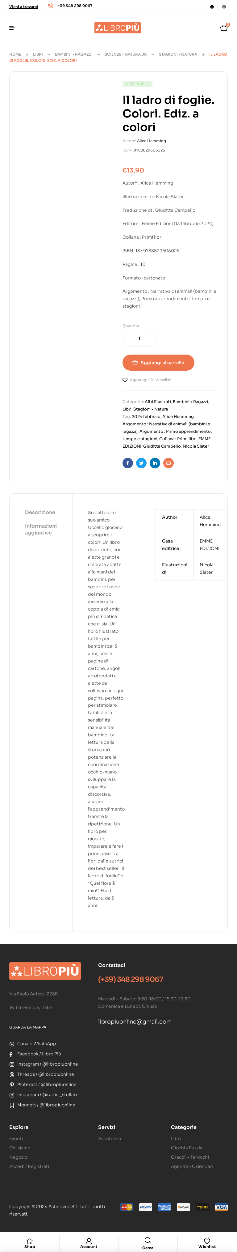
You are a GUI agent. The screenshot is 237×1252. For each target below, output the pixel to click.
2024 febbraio (146, 416)
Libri (38, 54)
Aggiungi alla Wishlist (150, 379)
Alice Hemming (151, 140)
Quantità (131, 325)
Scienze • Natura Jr (126, 54)
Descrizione (40, 512)
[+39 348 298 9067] (50, 5)
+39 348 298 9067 (75, 5)
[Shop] (30, 1241)
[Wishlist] (207, 1241)
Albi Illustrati (158, 401)
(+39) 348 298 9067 (130, 979)
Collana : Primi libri (178, 438)
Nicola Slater (196, 446)
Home (15, 54)
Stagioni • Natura (178, 54)
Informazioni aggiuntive (41, 529)
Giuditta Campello (162, 446)
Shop (29, 1246)
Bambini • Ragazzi (74, 54)
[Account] (89, 1241)
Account (89, 1246)
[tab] (41, 513)
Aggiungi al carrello (162, 362)
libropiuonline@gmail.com (135, 1021)
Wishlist (207, 1246)
